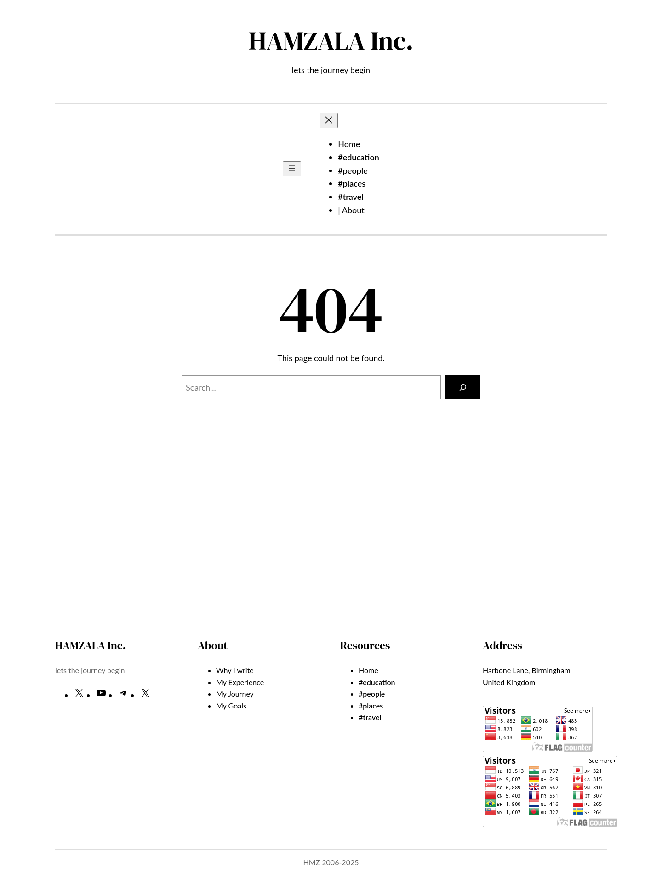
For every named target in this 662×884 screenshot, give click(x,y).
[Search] (462, 387)
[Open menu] (292, 168)
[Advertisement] (331, 536)
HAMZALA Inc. (331, 40)
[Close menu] (329, 120)
